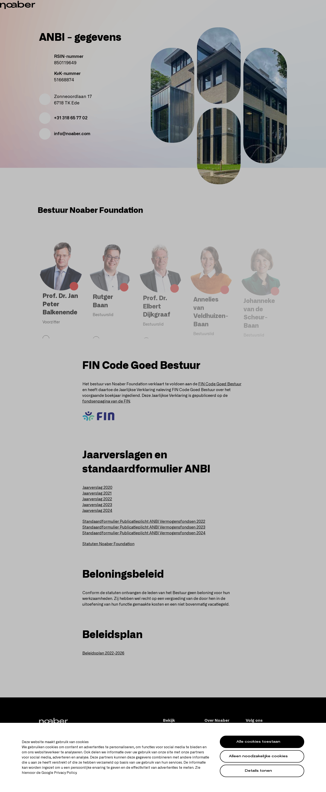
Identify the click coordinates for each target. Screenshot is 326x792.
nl (312, 4)
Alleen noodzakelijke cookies (258, 756)
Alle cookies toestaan (258, 742)
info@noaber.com (64, 134)
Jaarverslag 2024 (99, 511)
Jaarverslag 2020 (100, 488)
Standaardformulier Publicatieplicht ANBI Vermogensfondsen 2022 (146, 522)
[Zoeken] (284, 13)
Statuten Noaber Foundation (111, 544)
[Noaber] (37, 13)
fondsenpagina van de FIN (109, 401)
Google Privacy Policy (58, 772)
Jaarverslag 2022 (100, 499)
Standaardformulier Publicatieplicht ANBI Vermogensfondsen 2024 (146, 533)
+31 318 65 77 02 (63, 118)
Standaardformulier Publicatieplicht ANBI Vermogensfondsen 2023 (146, 527)
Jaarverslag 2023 (100, 505)
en (318, 4)
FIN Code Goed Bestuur (222, 384)
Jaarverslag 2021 (100, 493)
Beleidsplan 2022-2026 (106, 653)
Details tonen (258, 771)
